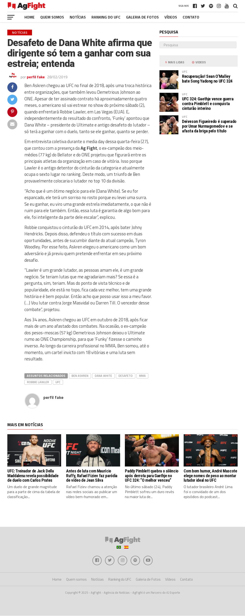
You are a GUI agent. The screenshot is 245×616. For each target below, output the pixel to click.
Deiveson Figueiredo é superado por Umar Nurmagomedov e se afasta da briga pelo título (209, 126)
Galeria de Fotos (142, 17)
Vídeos (170, 17)
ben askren (80, 375)
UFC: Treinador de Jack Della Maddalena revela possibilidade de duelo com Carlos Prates (32, 476)
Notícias (78, 17)
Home (29, 17)
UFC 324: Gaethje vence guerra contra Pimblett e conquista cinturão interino (207, 103)
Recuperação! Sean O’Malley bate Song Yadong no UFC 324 (207, 79)
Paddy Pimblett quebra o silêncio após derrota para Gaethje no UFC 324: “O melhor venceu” (151, 476)
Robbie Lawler (38, 382)
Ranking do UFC (105, 17)
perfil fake (36, 77)
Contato (191, 17)
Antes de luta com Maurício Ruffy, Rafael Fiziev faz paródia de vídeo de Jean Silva (91, 476)
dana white (103, 375)
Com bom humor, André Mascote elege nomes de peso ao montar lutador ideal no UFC (210, 476)
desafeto (125, 375)
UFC (57, 382)
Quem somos (52, 17)
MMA (142, 375)
